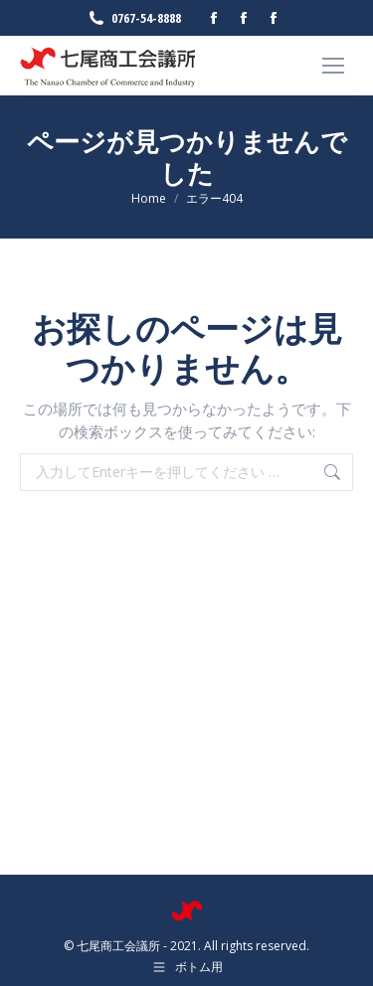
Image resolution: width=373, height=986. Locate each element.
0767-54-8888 (134, 18)
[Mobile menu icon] (333, 65)
